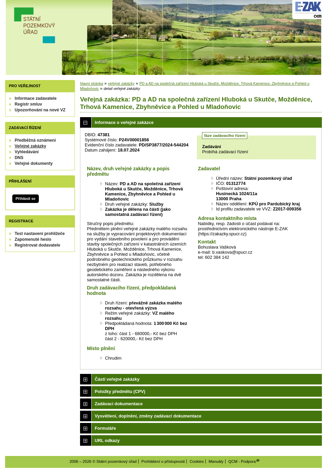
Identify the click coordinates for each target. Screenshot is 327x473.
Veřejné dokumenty (33, 163)
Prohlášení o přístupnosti (163, 461)
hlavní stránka (91, 83)
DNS (19, 157)
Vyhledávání (27, 151)
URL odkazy (107, 440)
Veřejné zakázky (30, 146)
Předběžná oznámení (35, 140)
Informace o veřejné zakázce (124, 122)
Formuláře (105, 428)
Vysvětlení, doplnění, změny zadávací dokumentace (148, 416)
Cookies (197, 461)
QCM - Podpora (242, 461)
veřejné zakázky (121, 83)
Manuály (215, 461)
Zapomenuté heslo (33, 239)
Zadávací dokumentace (119, 403)
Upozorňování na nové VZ (40, 110)
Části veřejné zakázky (117, 379)
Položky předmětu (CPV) (120, 391)
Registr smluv (28, 104)
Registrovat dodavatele (37, 245)
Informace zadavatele (36, 98)
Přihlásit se (25, 198)
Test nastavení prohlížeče (40, 233)
